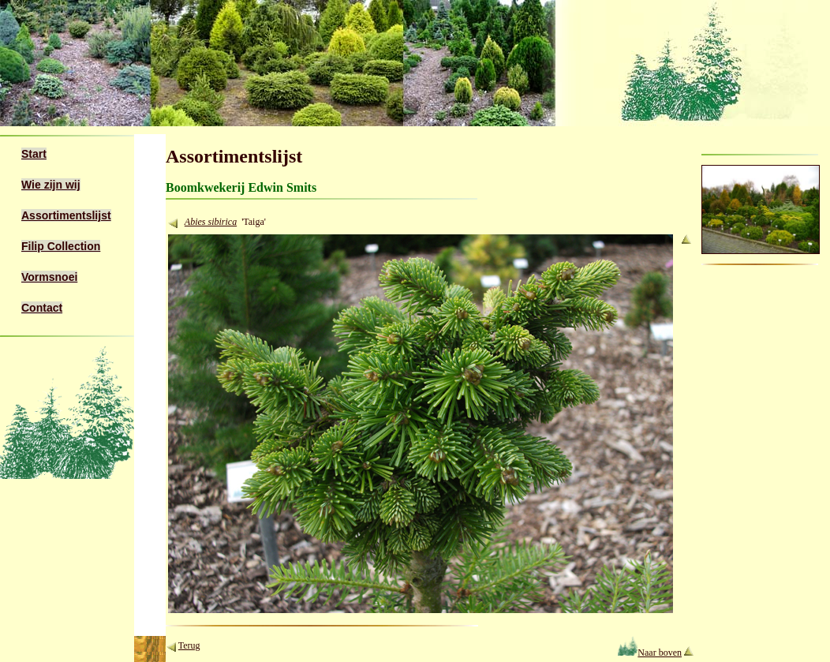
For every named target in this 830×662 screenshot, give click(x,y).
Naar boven (650, 652)
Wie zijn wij (50, 184)
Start (34, 154)
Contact (41, 307)
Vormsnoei (49, 277)
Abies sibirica (211, 221)
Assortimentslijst (66, 215)
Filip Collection (60, 246)
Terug (189, 645)
